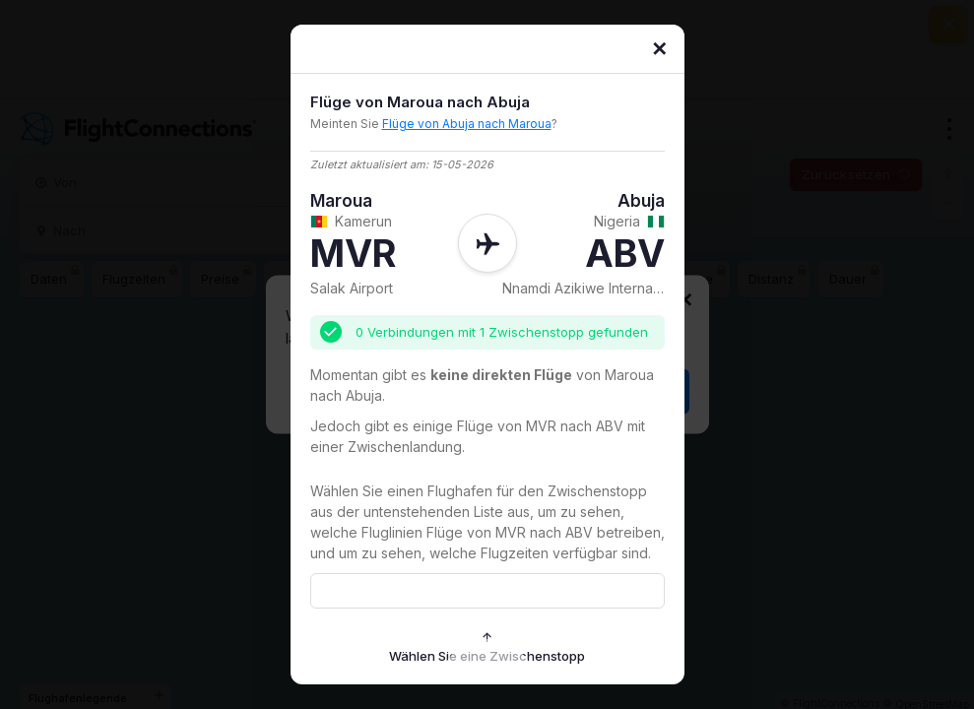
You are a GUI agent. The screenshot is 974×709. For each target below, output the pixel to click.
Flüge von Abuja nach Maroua (467, 123)
